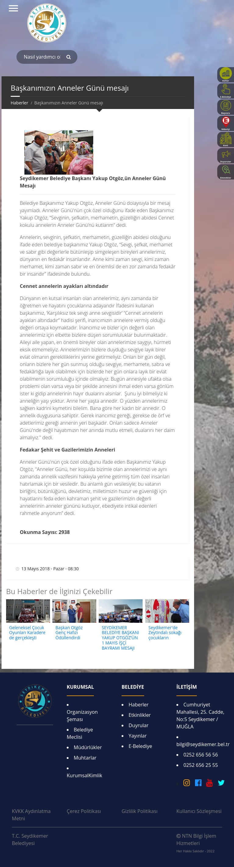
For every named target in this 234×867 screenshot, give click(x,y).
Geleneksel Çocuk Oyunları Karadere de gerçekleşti (27, 633)
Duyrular (138, 725)
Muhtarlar (85, 757)
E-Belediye (140, 746)
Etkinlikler (140, 715)
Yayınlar (138, 735)
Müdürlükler (88, 747)
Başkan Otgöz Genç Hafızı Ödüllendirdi (69, 633)
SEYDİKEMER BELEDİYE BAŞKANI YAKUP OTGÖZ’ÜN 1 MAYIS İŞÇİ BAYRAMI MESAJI (120, 638)
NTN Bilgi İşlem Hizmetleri (196, 843)
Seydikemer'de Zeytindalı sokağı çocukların (164, 633)
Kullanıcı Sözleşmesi (199, 811)
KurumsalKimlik (84, 775)
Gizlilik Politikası (140, 811)
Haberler (139, 704)
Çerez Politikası (84, 811)
